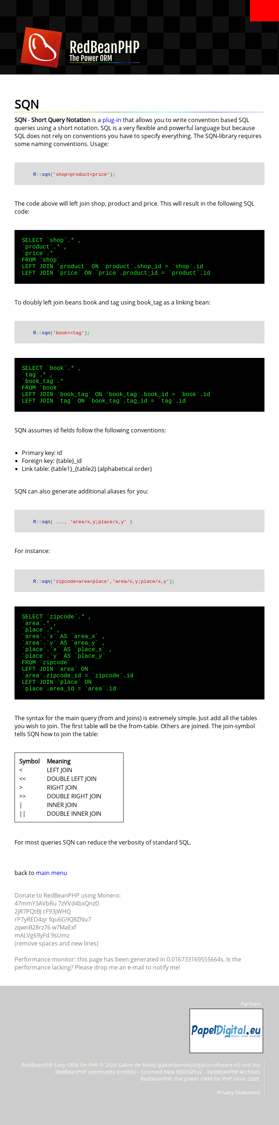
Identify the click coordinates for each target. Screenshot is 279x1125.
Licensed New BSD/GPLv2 (171, 1071)
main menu (51, 873)
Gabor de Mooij (137, 1064)
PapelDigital (226, 1031)
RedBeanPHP (104, 53)
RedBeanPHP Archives (233, 1071)
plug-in (111, 120)
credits (126, 1071)
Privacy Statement (238, 1092)
